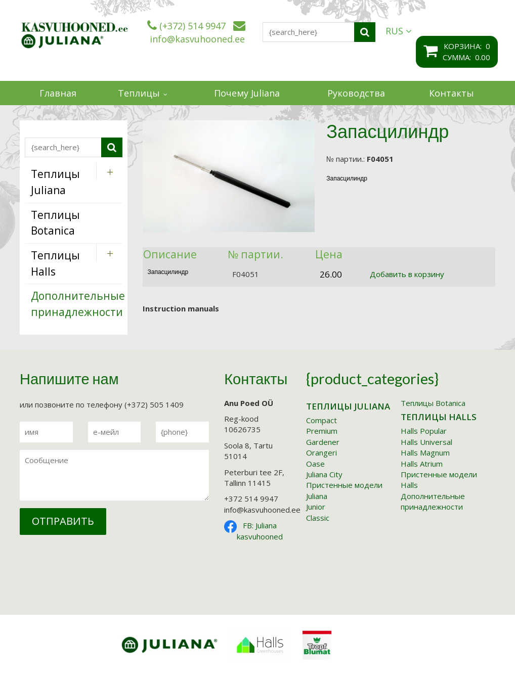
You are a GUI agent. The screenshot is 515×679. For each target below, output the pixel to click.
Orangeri (321, 452)
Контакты (451, 93)
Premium (321, 431)
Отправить (63, 521)
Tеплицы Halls (439, 417)
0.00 (482, 57)
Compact (321, 420)
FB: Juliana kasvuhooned (260, 530)
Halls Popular (424, 431)
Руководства (356, 93)
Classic (317, 518)
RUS (398, 31)
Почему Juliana (247, 93)
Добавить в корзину (407, 274)
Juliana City (324, 474)
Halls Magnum (425, 452)
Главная (57, 93)
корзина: (465, 46)
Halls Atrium (422, 464)
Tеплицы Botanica (433, 403)
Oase (315, 464)
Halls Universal (426, 442)
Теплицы (139, 93)
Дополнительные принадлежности (433, 501)
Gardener (322, 442)
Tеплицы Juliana (348, 406)
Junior (315, 507)
